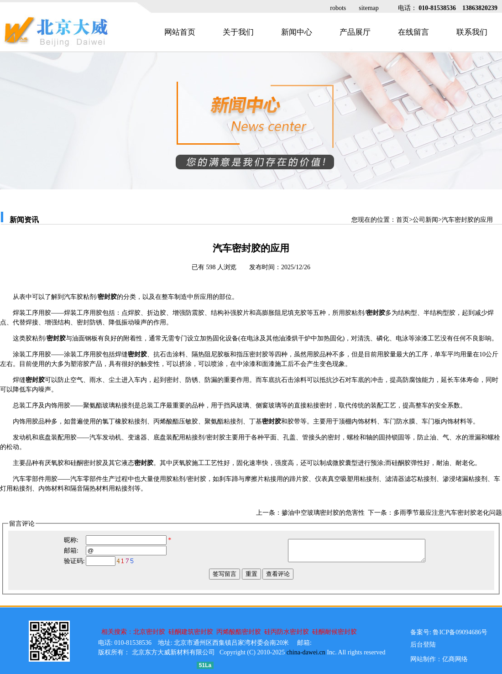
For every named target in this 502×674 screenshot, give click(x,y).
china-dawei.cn (306, 652)
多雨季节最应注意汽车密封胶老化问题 (447, 512)
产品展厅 (355, 32)
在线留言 (413, 32)
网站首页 (179, 32)
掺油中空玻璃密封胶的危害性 (323, 512)
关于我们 (238, 32)
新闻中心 (296, 32)
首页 (402, 219)
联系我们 (471, 32)
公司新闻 (425, 219)
